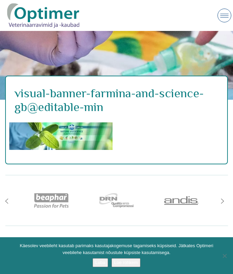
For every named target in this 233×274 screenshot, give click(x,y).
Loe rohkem (126, 262)
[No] (224, 255)
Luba (100, 262)
